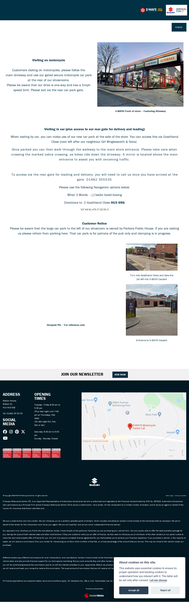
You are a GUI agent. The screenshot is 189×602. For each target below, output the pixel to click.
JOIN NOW (120, 374)
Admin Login (167, 495)
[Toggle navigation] (5, 10)
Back (179, 27)
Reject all (165, 590)
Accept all (133, 590)
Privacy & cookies (180, 495)
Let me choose (158, 580)
